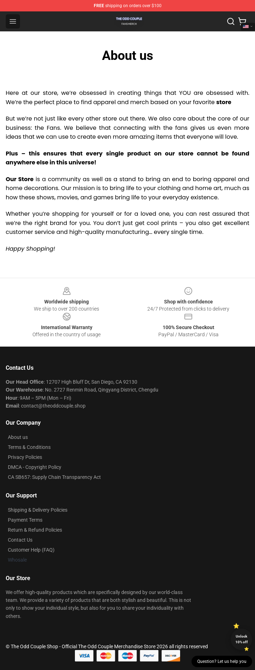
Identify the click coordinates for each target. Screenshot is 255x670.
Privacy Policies (25, 457)
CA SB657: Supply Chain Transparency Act (54, 477)
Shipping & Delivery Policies (37, 510)
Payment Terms (25, 520)
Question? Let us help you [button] (221, 661)
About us (18, 437)
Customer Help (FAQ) (31, 550)
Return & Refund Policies (35, 530)
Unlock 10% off (241, 639)
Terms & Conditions (29, 447)
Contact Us (20, 540)
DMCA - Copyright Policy (34, 467)
